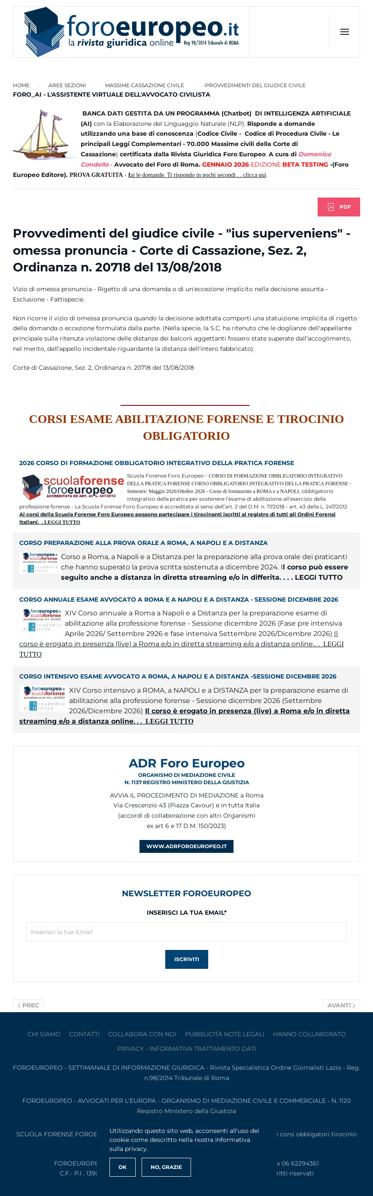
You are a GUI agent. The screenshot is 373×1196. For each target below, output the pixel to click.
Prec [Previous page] (28, 1005)
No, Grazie (166, 1167)
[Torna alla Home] (131, 32)
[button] (344, 32)
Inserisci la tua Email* (187, 912)
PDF (339, 207)
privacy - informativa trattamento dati (186, 1049)
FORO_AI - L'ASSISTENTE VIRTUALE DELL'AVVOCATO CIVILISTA (111, 94)
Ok (122, 1167)
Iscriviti (186, 959)
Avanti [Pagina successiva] (342, 1005)
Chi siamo (44, 1034)
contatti (84, 1034)
